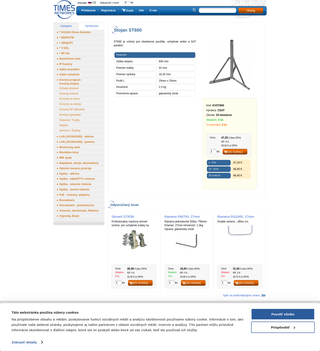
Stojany (63, 125)
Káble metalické (69, 74)
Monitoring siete (69, 147)
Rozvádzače (67, 200)
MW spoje (65, 157)
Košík (127, 10)
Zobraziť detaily (24, 342)
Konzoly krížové (68, 93)
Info (141, 10)
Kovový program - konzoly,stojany (70, 81)
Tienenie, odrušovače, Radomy (79, 210)
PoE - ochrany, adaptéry (74, 194)
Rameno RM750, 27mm (182, 216)
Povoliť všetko (282, 314)
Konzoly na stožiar (70, 104)
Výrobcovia (91, 26)
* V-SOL (64, 48)
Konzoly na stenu (69, 98)
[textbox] (217, 10)
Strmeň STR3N (123, 216)
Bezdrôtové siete (70, 58)
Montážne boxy (69, 152)
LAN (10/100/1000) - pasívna (76, 141)
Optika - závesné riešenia (75, 184)
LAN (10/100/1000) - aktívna (76, 136)
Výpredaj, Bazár (69, 216)
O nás (153, 10)
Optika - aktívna (69, 173)
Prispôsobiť (283, 327)
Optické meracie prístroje (75, 168)
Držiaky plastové (69, 88)
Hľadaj (250, 10)
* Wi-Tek (64, 53)
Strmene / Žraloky (69, 130)
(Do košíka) (235, 151)
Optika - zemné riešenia (74, 189)
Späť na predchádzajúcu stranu (241, 295)
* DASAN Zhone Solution (75, 32)
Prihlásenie (88, 10)
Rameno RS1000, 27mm (235, 216)
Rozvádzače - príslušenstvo (76, 205)
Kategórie (66, 26)
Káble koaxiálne (69, 69)
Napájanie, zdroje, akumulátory (79, 163)
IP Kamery (65, 64)
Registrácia (108, 10)
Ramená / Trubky (69, 120)
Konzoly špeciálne (70, 114)
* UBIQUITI (66, 42)
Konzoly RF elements (72, 109)
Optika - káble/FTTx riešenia (77, 178)
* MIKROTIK (66, 37)
